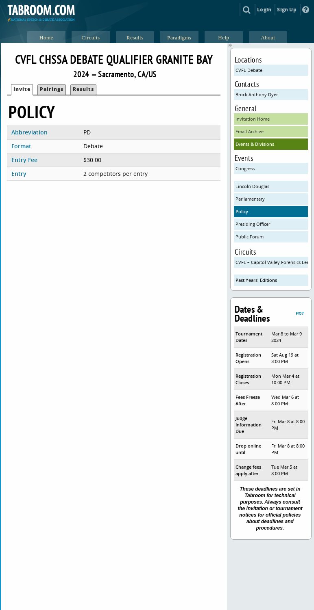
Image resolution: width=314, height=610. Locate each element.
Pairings (51, 89)
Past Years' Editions (256, 280)
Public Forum (250, 237)
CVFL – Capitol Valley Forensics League (272, 262)
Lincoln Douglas (252, 186)
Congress (245, 168)
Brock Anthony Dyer (257, 94)
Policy (242, 211)
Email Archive (250, 131)
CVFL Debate (249, 70)
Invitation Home (253, 119)
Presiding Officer (253, 224)
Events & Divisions (255, 144)
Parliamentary (250, 199)
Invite (22, 89)
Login (264, 9)
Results (83, 89)
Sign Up (286, 9)
